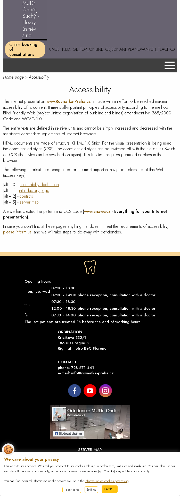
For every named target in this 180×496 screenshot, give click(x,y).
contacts (26, 196)
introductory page (34, 191)
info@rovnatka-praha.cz (92, 373)
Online (23, 49)
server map (29, 202)
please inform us (17, 232)
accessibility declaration (39, 185)
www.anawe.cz (97, 211)
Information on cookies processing (107, 481)
